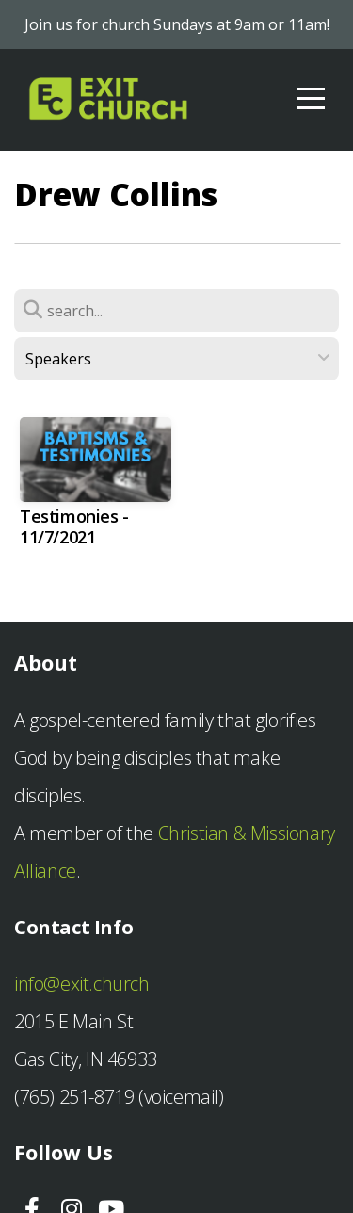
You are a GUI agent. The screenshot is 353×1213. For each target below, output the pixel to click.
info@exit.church (82, 983)
